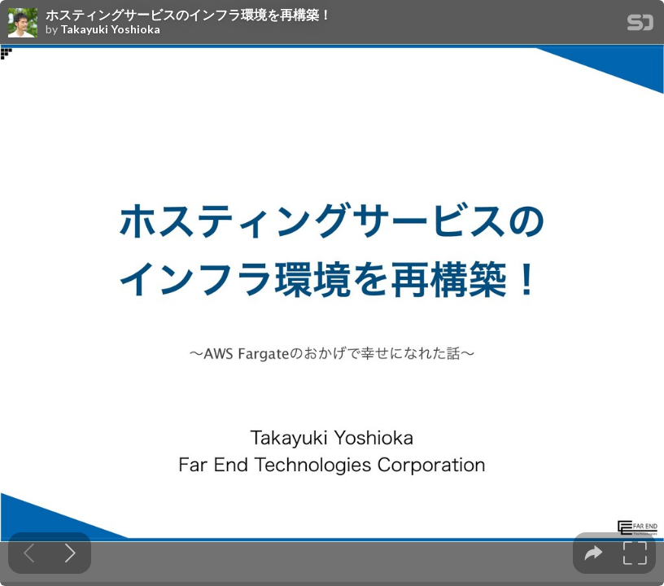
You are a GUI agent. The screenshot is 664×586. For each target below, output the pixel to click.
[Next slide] (70, 553)
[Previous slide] (29, 553)
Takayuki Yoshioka (110, 29)
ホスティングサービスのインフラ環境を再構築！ (189, 14)
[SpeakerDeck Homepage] (640, 25)
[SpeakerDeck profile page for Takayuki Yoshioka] (22, 23)
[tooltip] (593, 553)
